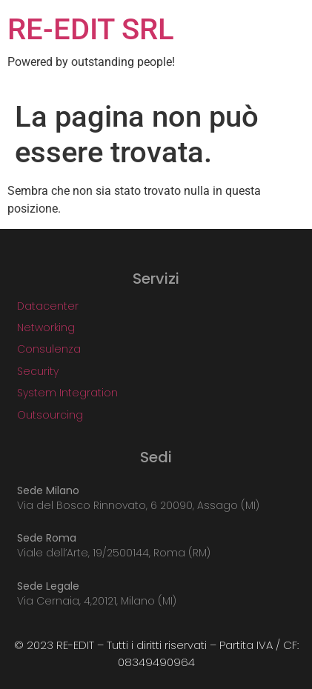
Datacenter (48, 306)
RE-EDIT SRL (90, 29)
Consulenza (49, 349)
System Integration (67, 392)
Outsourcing (50, 414)
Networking (46, 327)
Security (38, 371)
